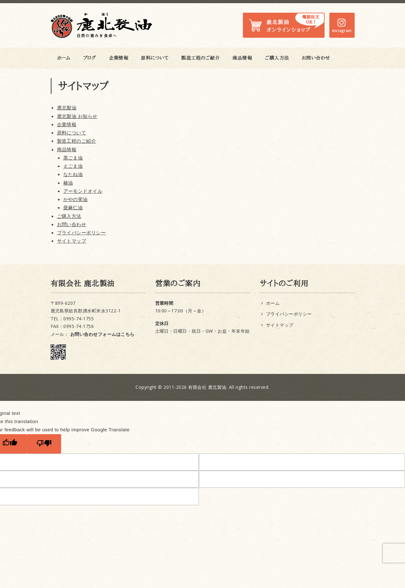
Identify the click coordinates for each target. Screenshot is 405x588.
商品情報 (242, 58)
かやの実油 (75, 199)
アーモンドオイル (83, 191)
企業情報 (119, 58)
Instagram (341, 30)
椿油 (68, 183)
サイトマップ (71, 241)
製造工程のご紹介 (200, 58)
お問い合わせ (316, 58)
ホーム (64, 58)
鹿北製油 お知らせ (77, 116)
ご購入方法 (277, 58)
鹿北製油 (67, 107)
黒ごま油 (73, 157)
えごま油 (73, 166)
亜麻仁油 (73, 207)
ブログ (89, 58)
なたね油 (73, 174)
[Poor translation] (44, 444)
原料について (154, 58)
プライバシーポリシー (81, 232)
